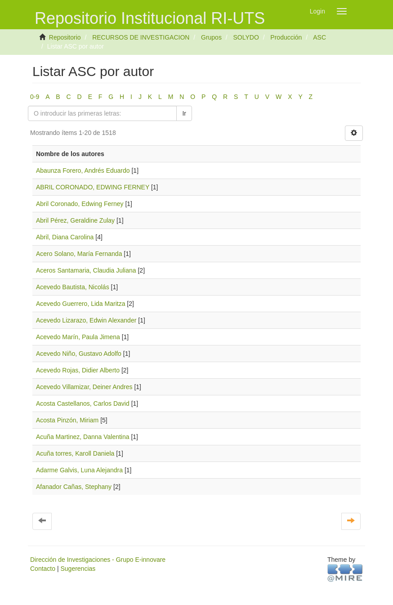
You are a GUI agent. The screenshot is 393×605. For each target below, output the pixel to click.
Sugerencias (77, 568)
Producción (286, 37)
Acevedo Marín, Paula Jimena (78, 337)
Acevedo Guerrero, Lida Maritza (80, 303)
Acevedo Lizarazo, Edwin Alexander (86, 320)
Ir (184, 113)
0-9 (34, 96)
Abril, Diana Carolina (65, 237)
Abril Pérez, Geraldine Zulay (75, 220)
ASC (319, 37)
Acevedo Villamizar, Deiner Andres (84, 386)
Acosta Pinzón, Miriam (67, 420)
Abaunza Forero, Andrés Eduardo (83, 170)
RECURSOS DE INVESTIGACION (140, 37)
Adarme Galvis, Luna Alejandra (79, 470)
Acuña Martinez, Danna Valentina (83, 436)
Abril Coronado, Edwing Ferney (80, 203)
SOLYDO (246, 37)
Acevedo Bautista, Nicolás (72, 287)
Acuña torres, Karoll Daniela (75, 453)
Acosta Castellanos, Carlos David (83, 403)
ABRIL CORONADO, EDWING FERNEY (92, 187)
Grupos (211, 37)
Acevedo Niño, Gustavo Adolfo (78, 353)
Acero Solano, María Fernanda (79, 253)
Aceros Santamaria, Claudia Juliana (86, 270)
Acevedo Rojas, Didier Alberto (78, 370)
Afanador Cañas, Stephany (74, 486)
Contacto (42, 568)
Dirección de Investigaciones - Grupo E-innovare (97, 559)
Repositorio (65, 37)
